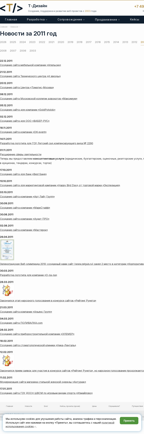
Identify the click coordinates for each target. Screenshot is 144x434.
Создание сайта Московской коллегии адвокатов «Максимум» (38, 98)
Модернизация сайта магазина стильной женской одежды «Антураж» (43, 381)
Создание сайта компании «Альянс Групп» (26, 311)
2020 (61, 42)
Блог (46, 406)
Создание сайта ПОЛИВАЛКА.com (21, 322)
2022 (42, 42)
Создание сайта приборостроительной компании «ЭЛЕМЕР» (37, 334)
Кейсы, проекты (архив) (70, 406)
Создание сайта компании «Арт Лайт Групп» (27, 196)
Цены (94, 406)
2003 (33, 50)
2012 (134, 42)
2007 (13, 50)
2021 (51, 42)
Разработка (36, 19)
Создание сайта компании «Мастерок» (24, 229)
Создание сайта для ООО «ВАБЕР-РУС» (25, 120)
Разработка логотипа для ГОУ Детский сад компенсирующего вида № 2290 (46, 143)
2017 (89, 42)
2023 (32, 42)
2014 (116, 42)
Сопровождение (70, 19)
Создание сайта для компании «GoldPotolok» (27, 109)
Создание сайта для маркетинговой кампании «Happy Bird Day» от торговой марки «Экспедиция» (60, 185)
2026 (3, 42)
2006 (23, 50)
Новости (28, 406)
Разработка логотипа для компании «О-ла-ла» (28, 275)
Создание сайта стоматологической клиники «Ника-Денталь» (38, 345)
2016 (98, 42)
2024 (22, 42)
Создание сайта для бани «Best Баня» (23, 174)
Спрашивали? (114, 406)
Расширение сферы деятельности (20, 154)
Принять (129, 420)
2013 (125, 42)
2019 (70, 42)
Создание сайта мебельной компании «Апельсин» (30, 65)
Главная (11, 19)
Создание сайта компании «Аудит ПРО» (24, 218)
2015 (107, 42)
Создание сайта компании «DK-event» (23, 132)
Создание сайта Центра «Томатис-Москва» (27, 87)
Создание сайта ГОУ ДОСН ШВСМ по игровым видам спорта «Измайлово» (46, 393)
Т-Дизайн (37, 5)
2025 (13, 42)
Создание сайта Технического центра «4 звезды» (30, 76)
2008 (3, 50)
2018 (79, 42)
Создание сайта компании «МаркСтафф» (25, 207)
